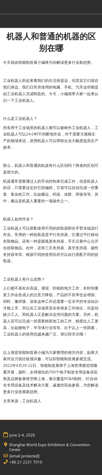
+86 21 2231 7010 (25, 462)
